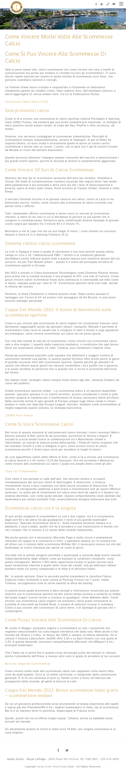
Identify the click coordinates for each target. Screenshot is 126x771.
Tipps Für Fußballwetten (21, 471)
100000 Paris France (19, 415)
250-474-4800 (110, 759)
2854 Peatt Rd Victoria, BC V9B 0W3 (73, 759)
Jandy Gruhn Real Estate (52, 766)
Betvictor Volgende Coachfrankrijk (28, 663)
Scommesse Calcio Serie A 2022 (27, 101)
